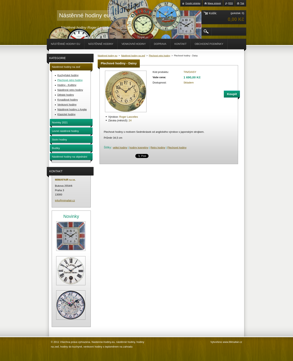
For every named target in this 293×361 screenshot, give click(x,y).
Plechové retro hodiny (159, 55)
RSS (230, 3)
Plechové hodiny (176, 147)
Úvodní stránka (192, 3)
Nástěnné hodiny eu (107, 55)
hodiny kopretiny (138, 147)
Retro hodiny (157, 147)
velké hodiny (120, 147)
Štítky (107, 147)
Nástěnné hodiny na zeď (133, 55)
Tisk (242, 3)
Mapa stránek (214, 3)
